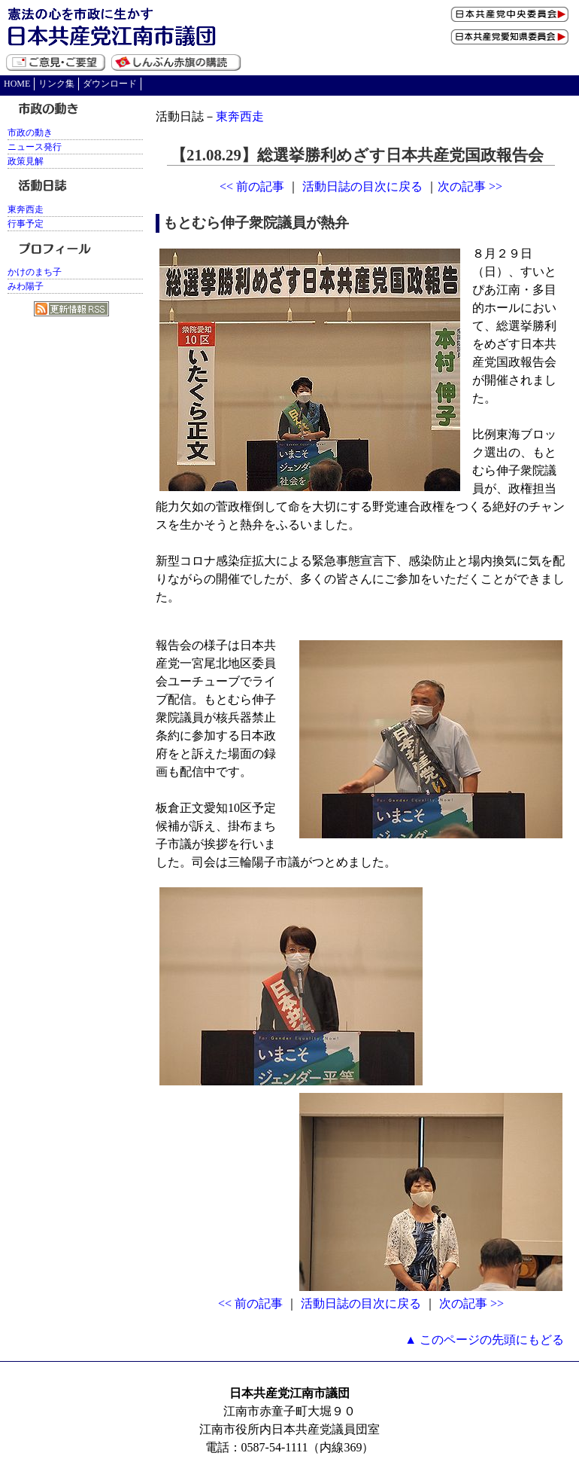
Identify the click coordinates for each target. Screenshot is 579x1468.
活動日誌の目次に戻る (362, 186)
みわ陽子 (26, 286)
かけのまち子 (35, 272)
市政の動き (30, 132)
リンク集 (56, 83)
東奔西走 (240, 116)
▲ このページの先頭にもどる (484, 1339)
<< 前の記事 (252, 186)
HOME (17, 83)
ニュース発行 (35, 147)
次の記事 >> (470, 186)
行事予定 (26, 223)
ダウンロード (110, 83)
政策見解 (26, 161)
